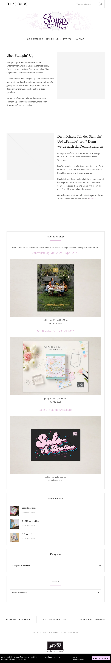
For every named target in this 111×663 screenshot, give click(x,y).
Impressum (73, 632)
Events (67, 39)
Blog (29, 39)
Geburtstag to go (29, 508)
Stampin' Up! (52, 39)
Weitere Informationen (78, 658)
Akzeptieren (100, 658)
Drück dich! (27, 534)
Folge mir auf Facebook (18, 619)
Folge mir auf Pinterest (55, 619)
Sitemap (37, 632)
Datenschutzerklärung (54, 632)
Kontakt (79, 39)
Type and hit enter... (84, 4)
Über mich (39, 39)
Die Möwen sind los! (30, 521)
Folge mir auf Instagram (92, 619)
